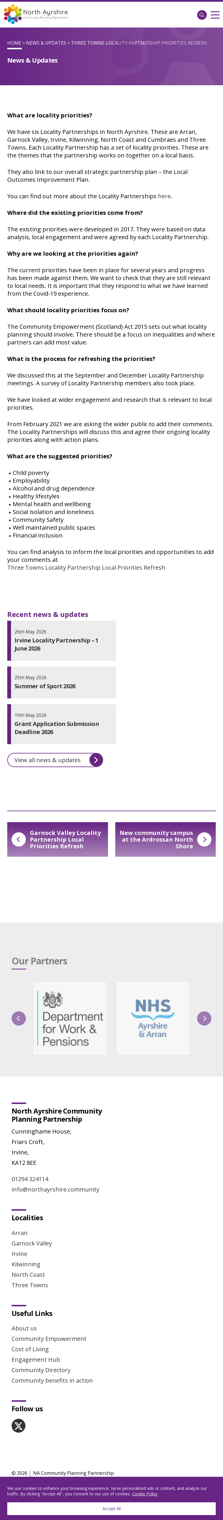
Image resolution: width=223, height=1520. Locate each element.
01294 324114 (30, 1179)
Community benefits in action (52, 1380)
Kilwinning (26, 1264)
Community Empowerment (49, 1339)
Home (14, 43)
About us (24, 1328)
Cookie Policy (144, 1494)
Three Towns (30, 1285)
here (164, 196)
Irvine (19, 1254)
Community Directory (41, 1370)
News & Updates (46, 43)
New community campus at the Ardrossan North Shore (165, 839)
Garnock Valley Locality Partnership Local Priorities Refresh (56, 839)
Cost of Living (30, 1349)
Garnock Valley (32, 1243)
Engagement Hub (36, 1359)
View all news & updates (59, 760)
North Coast (28, 1275)
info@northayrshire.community (55, 1189)
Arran (20, 1233)
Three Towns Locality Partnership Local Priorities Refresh (86, 567)
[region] (111, 1498)
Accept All (111, 1508)
